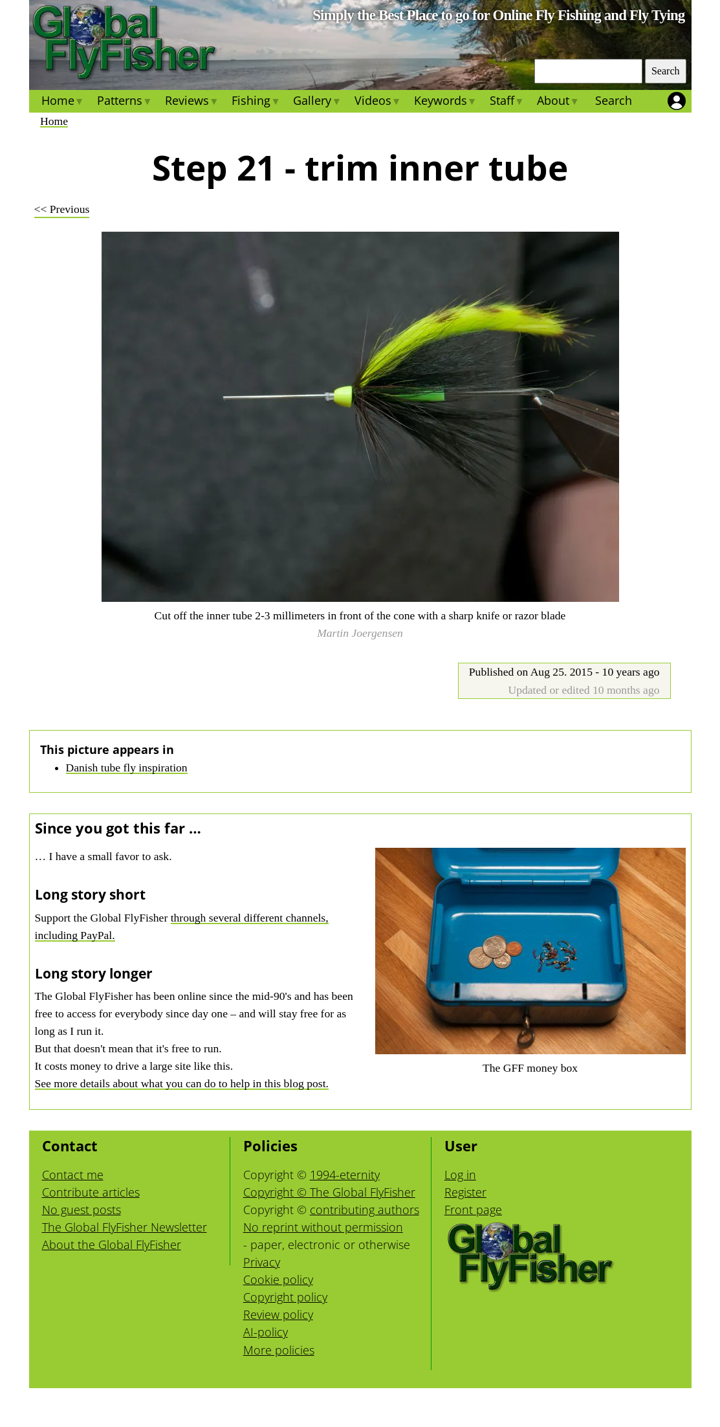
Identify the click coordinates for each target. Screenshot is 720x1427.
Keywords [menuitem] (445, 102)
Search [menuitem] (613, 100)
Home (54, 121)
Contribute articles (91, 1192)
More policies (278, 1350)
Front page (473, 1209)
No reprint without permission (323, 1227)
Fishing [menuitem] (256, 102)
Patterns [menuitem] (124, 102)
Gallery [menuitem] (317, 102)
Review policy (278, 1314)
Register (465, 1192)
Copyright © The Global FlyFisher (329, 1192)
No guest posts (81, 1209)
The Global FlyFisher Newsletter (124, 1227)
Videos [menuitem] (377, 102)
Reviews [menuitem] (192, 102)
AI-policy (265, 1332)
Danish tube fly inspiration (127, 767)
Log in (460, 1174)
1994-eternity (345, 1174)
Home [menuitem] (62, 102)
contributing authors (364, 1209)
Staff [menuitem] (507, 102)
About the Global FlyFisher (111, 1244)
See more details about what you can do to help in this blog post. (182, 1083)
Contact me (73, 1174)
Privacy (261, 1262)
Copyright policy (285, 1297)
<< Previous (62, 209)
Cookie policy (278, 1279)
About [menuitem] (558, 102)
